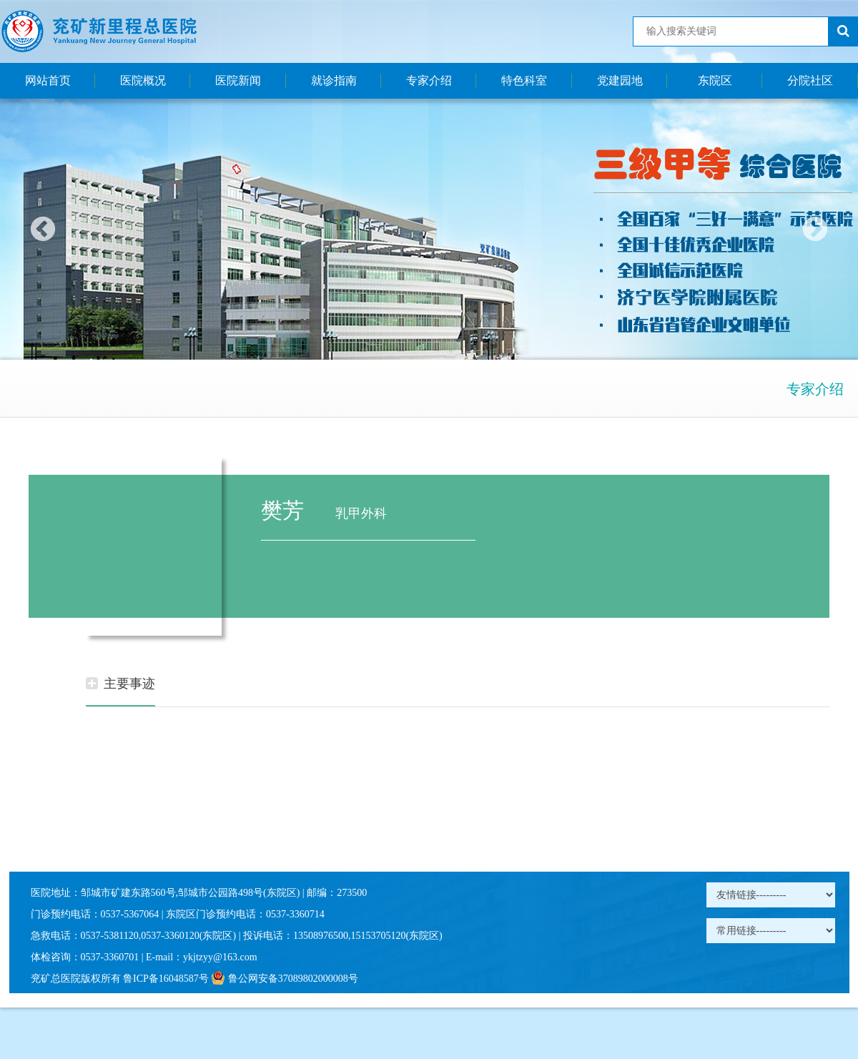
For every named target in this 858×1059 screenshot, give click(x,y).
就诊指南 (334, 80)
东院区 (715, 80)
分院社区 (810, 80)
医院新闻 (238, 80)
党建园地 (620, 80)
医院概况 (143, 80)
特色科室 (524, 80)
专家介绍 (429, 80)
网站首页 (48, 80)
